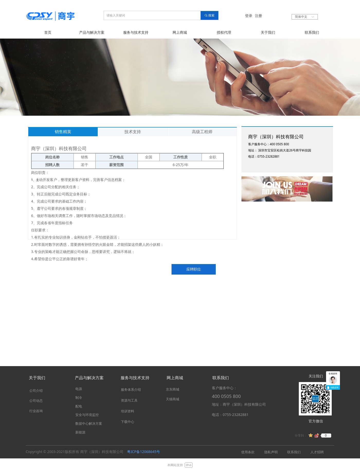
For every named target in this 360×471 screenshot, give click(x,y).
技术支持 (132, 132)
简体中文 (301, 17)
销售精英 (63, 132)
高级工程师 (202, 132)
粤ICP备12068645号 (143, 451)
